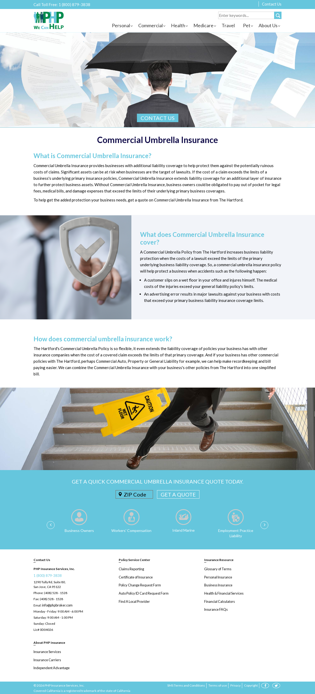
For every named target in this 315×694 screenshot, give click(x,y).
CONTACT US (158, 118)
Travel (228, 25)
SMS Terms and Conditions (186, 685)
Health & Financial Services (223, 593)
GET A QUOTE (178, 494)
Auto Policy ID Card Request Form (142, 593)
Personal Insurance (218, 577)
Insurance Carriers (47, 659)
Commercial (150, 25)
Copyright (251, 685)
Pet (246, 25)
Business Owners (79, 530)
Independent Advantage (50, 667)
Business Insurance (218, 585)
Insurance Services (47, 651)
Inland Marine (183, 530)
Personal (121, 25)
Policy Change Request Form (139, 585)
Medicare (203, 25)
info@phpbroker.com (56, 605)
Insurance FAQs (215, 608)
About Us (268, 25)
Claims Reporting (131, 569)
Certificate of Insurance (135, 577)
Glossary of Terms (217, 569)
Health (178, 25)
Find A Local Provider (134, 601)
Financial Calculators (218, 601)
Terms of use (217, 685)
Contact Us (271, 4)
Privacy (235, 685)
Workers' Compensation (131, 530)
